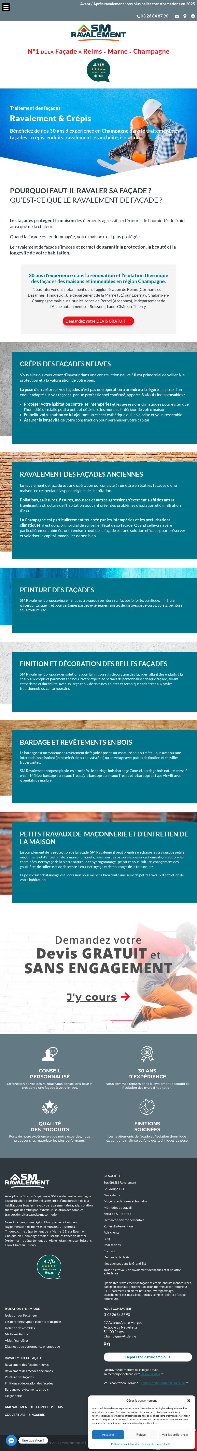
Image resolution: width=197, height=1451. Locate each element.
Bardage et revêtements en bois (27, 1389)
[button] (189, 1401)
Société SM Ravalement (120, 1182)
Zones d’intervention (118, 1226)
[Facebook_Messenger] (11, 1440)
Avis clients (111, 1232)
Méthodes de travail (118, 1207)
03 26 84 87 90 (154, 15)
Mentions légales (72, 1442)
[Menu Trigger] (6, 7)
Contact (109, 1251)
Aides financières (17, 1340)
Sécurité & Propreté (117, 1213)
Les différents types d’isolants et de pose (33, 1321)
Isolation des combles (20, 1328)
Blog (107, 1238)
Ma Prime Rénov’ (17, 1334)
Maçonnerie (13, 1396)
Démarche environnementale (124, 1220)
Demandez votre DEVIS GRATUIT (96, 321)
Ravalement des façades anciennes (29, 1371)
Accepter (108, 1434)
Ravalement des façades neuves (27, 1364)
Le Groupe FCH (114, 1189)
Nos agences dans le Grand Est (125, 1263)
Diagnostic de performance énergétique (32, 1346)
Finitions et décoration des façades (29, 1383)
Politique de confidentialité (125, 1444)
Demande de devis (116, 1257)
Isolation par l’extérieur (21, 1315)
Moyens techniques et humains (125, 1201)
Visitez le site (163, 1383)
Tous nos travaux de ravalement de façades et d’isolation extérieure (143, 1271)
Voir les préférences (175, 1434)
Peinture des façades (19, 1377)
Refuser (141, 1434)
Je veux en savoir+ (101, 431)
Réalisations (112, 1245)
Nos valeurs (112, 1195)
